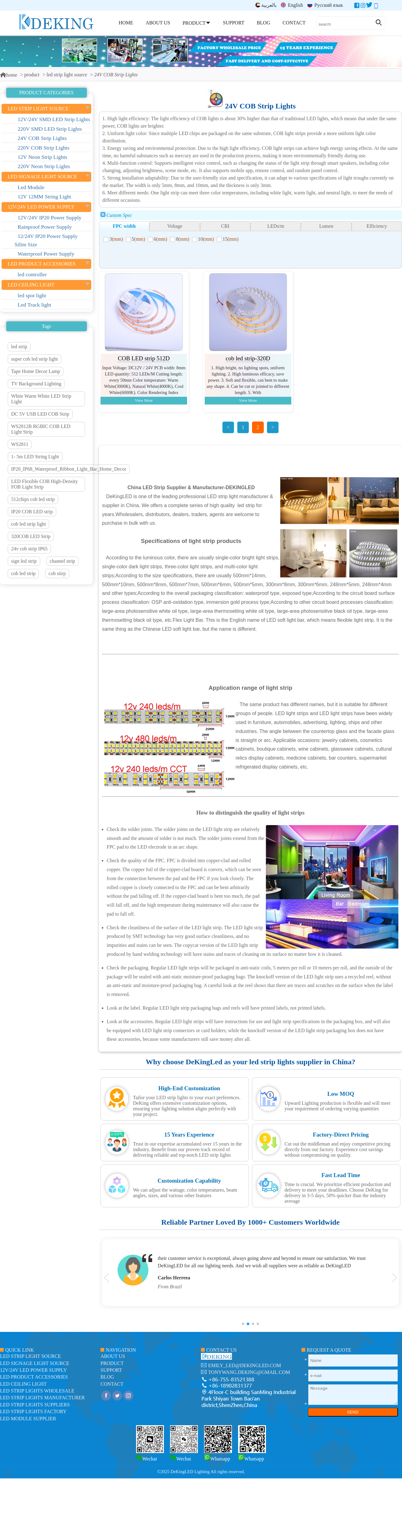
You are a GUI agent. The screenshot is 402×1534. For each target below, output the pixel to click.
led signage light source (34, 1363)
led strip (19, 346)
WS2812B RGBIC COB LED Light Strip (41, 429)
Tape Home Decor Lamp (35, 371)
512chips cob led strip (33, 499)
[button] (243, 1324)
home (8, 75)
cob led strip (23, 573)
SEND (352, 1412)
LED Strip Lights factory (33, 1411)
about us (113, 1356)
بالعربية (265, 5)
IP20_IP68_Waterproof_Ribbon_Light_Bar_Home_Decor (68, 469)
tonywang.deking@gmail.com (249, 1372)
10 (206, 239)
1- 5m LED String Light (35, 456)
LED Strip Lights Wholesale (37, 1390)
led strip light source (66, 74)
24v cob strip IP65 (29, 548)
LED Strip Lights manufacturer (42, 1397)
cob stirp (57, 573)
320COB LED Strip (30, 536)
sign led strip (24, 561)
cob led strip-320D (248, 358)
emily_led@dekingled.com (244, 1365)
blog (107, 1376)
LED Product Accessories (34, 1376)
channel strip (62, 561)
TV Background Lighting (36, 383)
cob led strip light (28, 524)
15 (231, 239)
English (292, 5)
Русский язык (325, 5)
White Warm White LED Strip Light (41, 398)
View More (144, 400)
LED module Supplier (28, 1418)
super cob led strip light (34, 359)
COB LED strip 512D (144, 358)
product (32, 74)
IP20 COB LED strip (32, 511)
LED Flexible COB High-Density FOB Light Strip (44, 484)
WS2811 (19, 444)
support (111, 1370)
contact (112, 1384)
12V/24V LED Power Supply (33, 1370)
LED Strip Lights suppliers (35, 1404)
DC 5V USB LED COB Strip (40, 414)
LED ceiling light (23, 1384)
